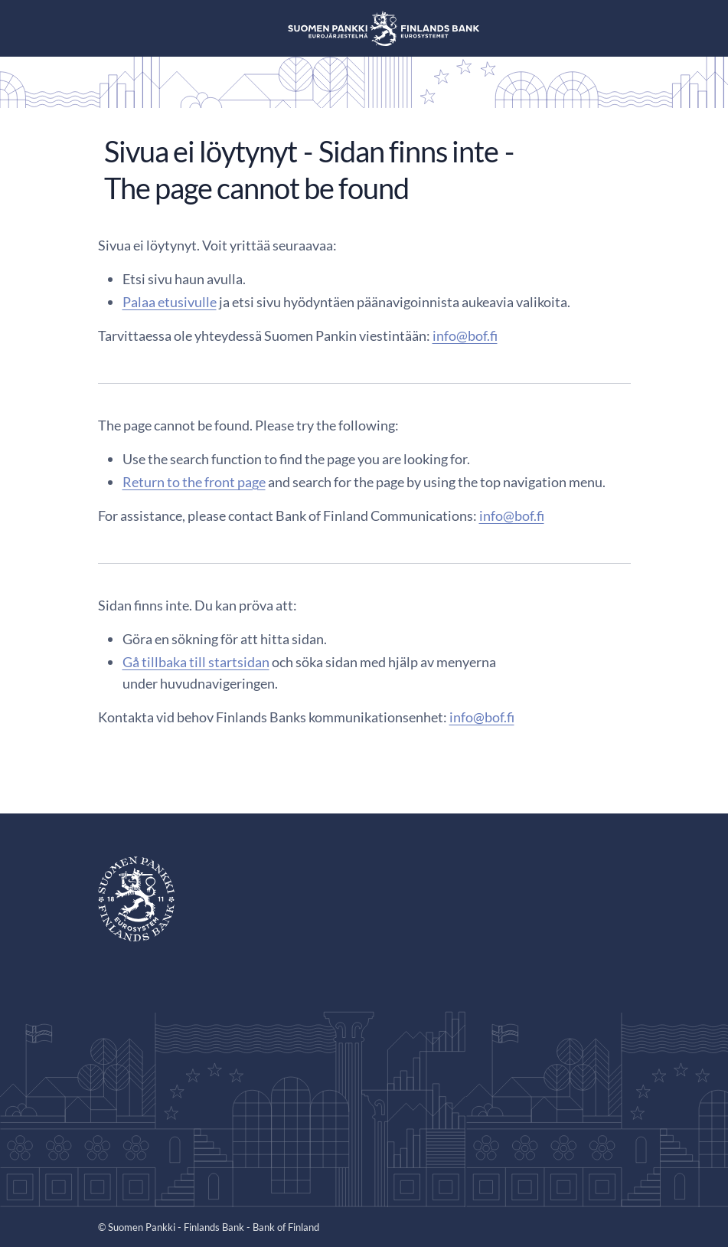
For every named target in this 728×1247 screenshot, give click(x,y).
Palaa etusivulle (169, 301)
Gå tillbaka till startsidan (195, 661)
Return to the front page (194, 481)
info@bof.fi (465, 335)
